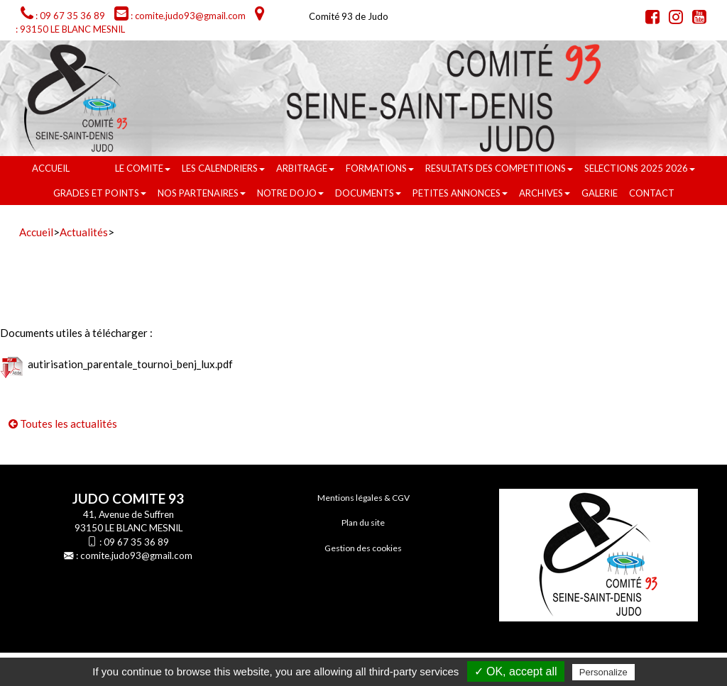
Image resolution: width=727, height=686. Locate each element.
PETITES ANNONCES (460, 193)
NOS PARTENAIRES (202, 193)
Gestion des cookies (363, 548)
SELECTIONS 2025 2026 (639, 168)
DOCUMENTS (368, 193)
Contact (651, 193)
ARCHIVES (544, 193)
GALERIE (599, 193)
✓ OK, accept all (515, 671)
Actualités (84, 232)
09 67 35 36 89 (136, 542)
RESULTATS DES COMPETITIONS (499, 168)
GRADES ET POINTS (99, 193)
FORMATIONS (380, 168)
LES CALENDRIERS (223, 168)
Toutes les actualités (63, 423)
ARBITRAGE (305, 168)
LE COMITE (142, 168)
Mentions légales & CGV (363, 497)
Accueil (51, 168)
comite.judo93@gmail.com (136, 555)
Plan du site (363, 522)
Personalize (603, 672)
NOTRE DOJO (290, 193)
